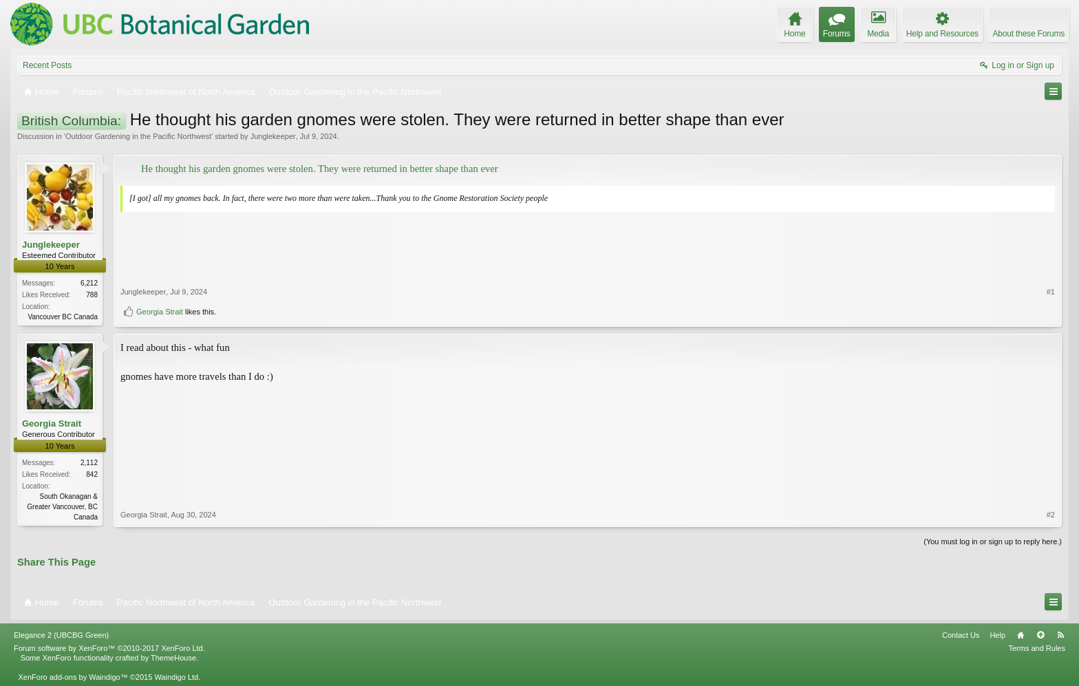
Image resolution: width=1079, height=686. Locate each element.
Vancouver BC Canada (63, 317)
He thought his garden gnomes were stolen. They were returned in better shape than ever (319, 168)
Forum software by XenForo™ (109, 648)
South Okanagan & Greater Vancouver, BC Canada (62, 507)
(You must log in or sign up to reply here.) (992, 541)
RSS (1060, 635)
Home (1020, 635)
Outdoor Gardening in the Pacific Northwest (138, 136)
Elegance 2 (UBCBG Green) (61, 635)
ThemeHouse (173, 658)
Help (997, 635)
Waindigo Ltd (176, 677)
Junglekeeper (273, 136)
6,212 (89, 283)
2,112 (89, 463)
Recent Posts (47, 65)
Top (1040, 635)
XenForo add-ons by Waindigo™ (72, 677)
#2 (1051, 515)
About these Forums (1029, 34)
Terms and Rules (1036, 648)
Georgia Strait (159, 312)
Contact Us (960, 635)
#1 (1051, 292)
